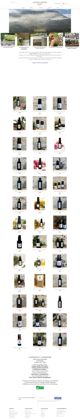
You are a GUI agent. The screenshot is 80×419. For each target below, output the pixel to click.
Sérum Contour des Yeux (19, 230)
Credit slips (43, 413)
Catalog (32, 7)
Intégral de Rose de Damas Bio (59, 151)
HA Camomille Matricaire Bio (40, 309)
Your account (44, 408)
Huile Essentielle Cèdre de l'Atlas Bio (39, 328)
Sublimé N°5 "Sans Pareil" (59, 131)
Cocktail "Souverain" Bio (60, 211)
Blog (58, 7)
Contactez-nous (28, 416)
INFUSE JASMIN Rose (19, 249)
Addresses (43, 414)
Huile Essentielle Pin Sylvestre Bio (40, 347)
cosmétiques (11, 416)
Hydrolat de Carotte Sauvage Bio (60, 249)
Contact (49, 7)
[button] (40, 30)
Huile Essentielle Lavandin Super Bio (19, 347)
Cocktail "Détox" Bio (19, 309)
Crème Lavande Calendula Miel (59, 328)
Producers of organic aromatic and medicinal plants (8, 47)
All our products (12, 417)
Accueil (22, 7)
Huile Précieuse (19, 131)
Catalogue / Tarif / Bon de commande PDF (40, 62)
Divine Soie (60, 309)
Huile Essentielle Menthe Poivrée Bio (59, 230)
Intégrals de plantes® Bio (13, 413)
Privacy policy (27, 414)
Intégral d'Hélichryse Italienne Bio (40, 230)
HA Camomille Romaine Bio (19, 211)
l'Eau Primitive (39, 268)
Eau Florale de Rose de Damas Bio (19, 111)
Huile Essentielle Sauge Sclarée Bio (19, 328)
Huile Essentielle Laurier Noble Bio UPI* (40, 249)
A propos (41, 7)
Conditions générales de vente (30, 413)
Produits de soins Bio (13, 414)
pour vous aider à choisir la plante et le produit (72, 47)
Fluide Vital (40, 211)
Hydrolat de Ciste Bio (60, 347)
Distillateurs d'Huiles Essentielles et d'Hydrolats (24, 48)
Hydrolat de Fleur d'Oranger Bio (39, 151)
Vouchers (42, 416)
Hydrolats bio (11, 410)
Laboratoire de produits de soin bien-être (40, 48)
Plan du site (27, 417)
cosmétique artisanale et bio (56, 47)
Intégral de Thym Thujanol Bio (19, 268)
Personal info (43, 410)
